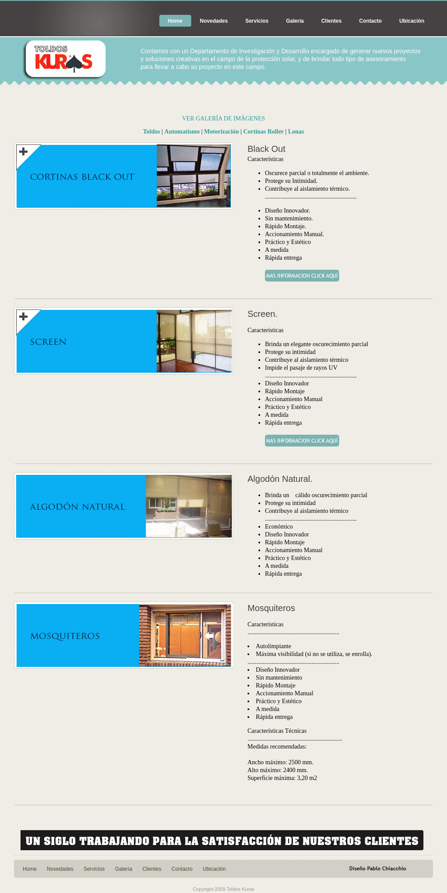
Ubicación (411, 21)
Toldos (151, 131)
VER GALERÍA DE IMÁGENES (223, 118)
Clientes (331, 21)
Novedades (214, 21)
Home (175, 21)
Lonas (296, 131)
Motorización (221, 131)
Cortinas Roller (263, 131)
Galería (295, 21)
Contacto (370, 21)
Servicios (256, 21)
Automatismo (182, 131)
